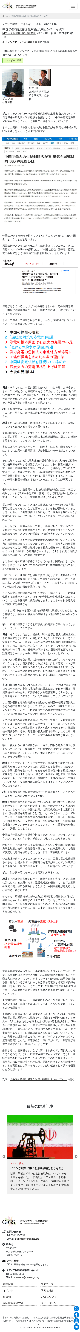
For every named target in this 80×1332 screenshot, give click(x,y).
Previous (4, 1156)
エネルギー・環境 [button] (12, 60)
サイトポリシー (50, 1303)
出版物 (7, 1296)
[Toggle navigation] (73, 6)
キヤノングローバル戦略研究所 (20, 42)
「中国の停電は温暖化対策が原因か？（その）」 (38, 1079)
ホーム (5, 16)
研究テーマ (47, 1284)
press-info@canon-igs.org (26, 1277)
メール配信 (13, 1260)
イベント (8, 1290)
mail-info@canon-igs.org (26, 1239)
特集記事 (8, 1284)
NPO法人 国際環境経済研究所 (19, 33)
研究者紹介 (47, 1290)
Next (76, 1156)
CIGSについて (49, 1296)
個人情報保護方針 (13, 1303)
